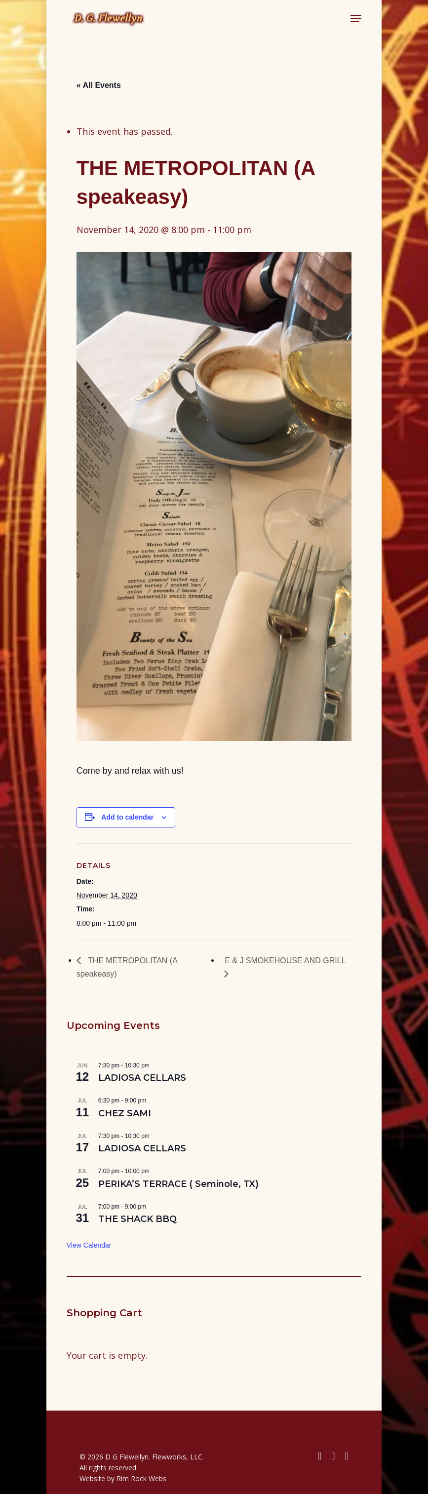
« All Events (99, 85)
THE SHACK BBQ (137, 1219)
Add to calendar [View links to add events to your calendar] (127, 817)
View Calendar (89, 1245)
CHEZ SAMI (124, 1113)
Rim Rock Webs (141, 1478)
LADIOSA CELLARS (142, 1077)
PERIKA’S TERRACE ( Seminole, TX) (178, 1184)
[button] (355, 18)
